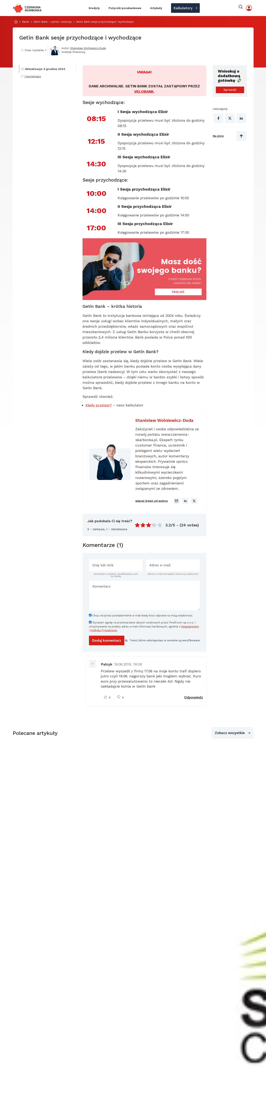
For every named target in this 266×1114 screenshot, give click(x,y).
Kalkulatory (183, 8)
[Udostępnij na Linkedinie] (241, 118)
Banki (25, 21)
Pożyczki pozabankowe (125, 8)
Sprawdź (229, 90)
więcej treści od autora (151, 500)
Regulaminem (190, 626)
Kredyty (94, 8)
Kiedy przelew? (99, 405)
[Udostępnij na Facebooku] (218, 118)
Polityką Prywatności (103, 630)
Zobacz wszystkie (230, 733)
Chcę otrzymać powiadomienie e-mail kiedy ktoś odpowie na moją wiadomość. (141, 615)
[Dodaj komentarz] (106, 640)
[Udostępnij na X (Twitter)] (230, 118)
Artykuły (156, 8)
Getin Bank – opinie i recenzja (52, 21)
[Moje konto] (249, 8)
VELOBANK (144, 91)
